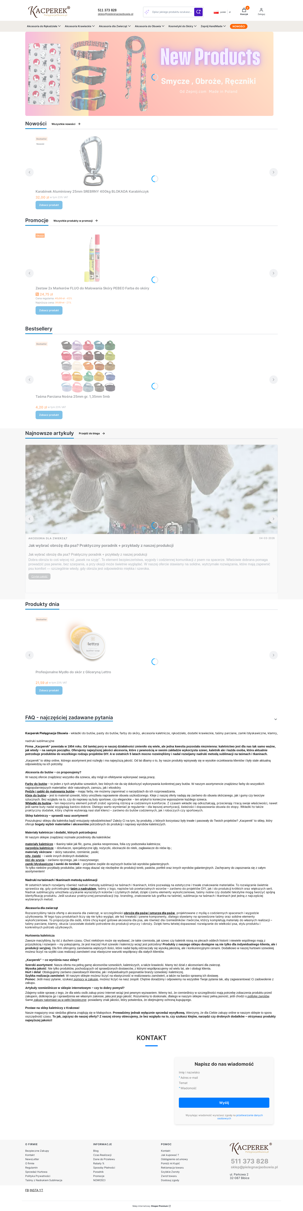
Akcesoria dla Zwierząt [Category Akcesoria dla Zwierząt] (48, 538)
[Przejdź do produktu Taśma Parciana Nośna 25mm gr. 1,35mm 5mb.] (88, 366)
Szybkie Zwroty (170, 1171)
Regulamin (31, 1167)
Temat (183, 1083)
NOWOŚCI (99, 1180)
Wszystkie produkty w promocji (75, 220)
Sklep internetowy (150, 1206)
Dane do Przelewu (104, 1159)
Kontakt (30, 1155)
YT (41, 1190)
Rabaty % (98, 1163)
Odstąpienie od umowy (174, 1159)
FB (27, 1190)
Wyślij (224, 1103)
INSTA (34, 1190)
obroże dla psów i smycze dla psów (149, 913)
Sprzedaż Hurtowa (36, 1171)
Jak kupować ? (170, 1155)
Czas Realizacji (102, 1155)
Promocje (98, 1176)
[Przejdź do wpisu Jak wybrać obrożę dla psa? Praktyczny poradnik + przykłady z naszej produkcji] (151, 489)
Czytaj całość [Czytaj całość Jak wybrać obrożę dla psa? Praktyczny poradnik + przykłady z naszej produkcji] (39, 576)
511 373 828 (249, 1161)
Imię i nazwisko (189, 1072)
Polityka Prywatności (37, 1176)
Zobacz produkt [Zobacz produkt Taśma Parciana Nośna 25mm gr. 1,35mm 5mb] (49, 414)
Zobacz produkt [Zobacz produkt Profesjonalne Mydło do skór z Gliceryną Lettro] (49, 690)
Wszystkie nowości (66, 124)
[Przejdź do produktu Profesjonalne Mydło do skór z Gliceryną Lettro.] (88, 642)
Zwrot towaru (169, 1176)
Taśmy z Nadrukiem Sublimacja (43, 1180)
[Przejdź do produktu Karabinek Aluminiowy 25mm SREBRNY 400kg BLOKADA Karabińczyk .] (92, 161)
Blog (95, 1150)
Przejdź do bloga (92, 433)
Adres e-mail (189, 1077)
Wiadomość (189, 1088)
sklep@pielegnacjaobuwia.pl (115, 14)
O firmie (29, 1163)
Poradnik (98, 1171)
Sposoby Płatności (104, 1167)
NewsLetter (32, 1159)
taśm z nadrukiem (83, 888)
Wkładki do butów (38, 803)
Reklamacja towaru (172, 1167)
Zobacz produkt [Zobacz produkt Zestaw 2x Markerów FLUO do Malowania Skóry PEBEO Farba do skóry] (49, 310)
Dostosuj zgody (170, 1180)
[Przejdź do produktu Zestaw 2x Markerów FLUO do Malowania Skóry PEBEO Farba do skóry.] (92, 258)
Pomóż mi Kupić (170, 1163)
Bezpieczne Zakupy (37, 1150)
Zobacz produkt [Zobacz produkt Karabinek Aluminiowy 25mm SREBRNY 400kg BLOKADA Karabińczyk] (49, 205)
